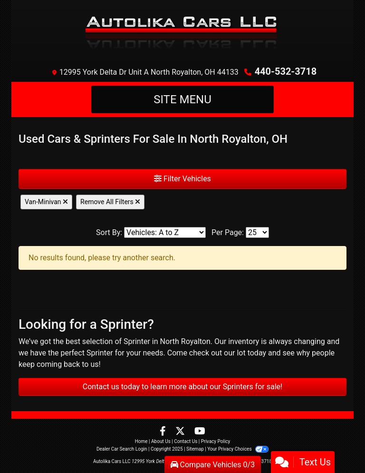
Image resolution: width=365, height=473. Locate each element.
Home (141, 441)
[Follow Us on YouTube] (200, 431)
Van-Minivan (46, 202)
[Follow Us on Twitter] (181, 431)
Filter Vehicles (182, 178)
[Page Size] (257, 232)
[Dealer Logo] (182, 31)
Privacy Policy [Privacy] (216, 441)
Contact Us (185, 441)
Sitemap (195, 449)
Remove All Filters (110, 202)
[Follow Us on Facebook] (164, 431)
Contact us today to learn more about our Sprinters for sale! (182, 386)
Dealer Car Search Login (121, 449)
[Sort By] (165, 232)
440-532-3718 (286, 71)
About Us (161, 441)
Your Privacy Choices (238, 449)
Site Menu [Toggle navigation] (182, 99)
